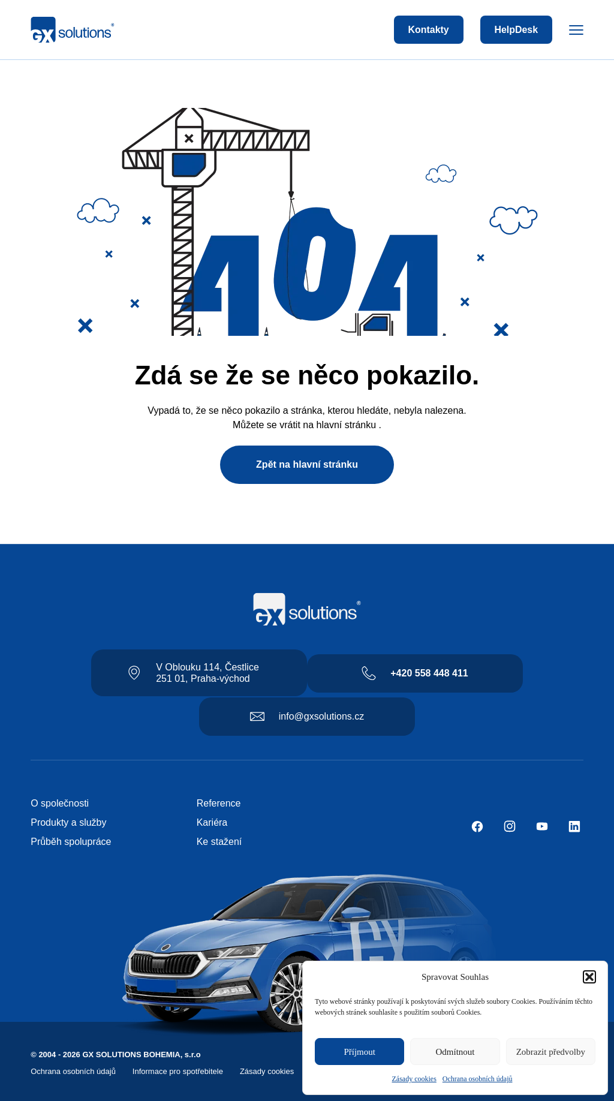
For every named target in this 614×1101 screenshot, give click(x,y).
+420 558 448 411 (429, 673)
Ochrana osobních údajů (478, 1079)
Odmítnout (454, 1052)
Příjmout (359, 1052)
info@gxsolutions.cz (322, 716)
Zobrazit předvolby (550, 1052)
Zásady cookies (414, 1079)
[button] (589, 977)
